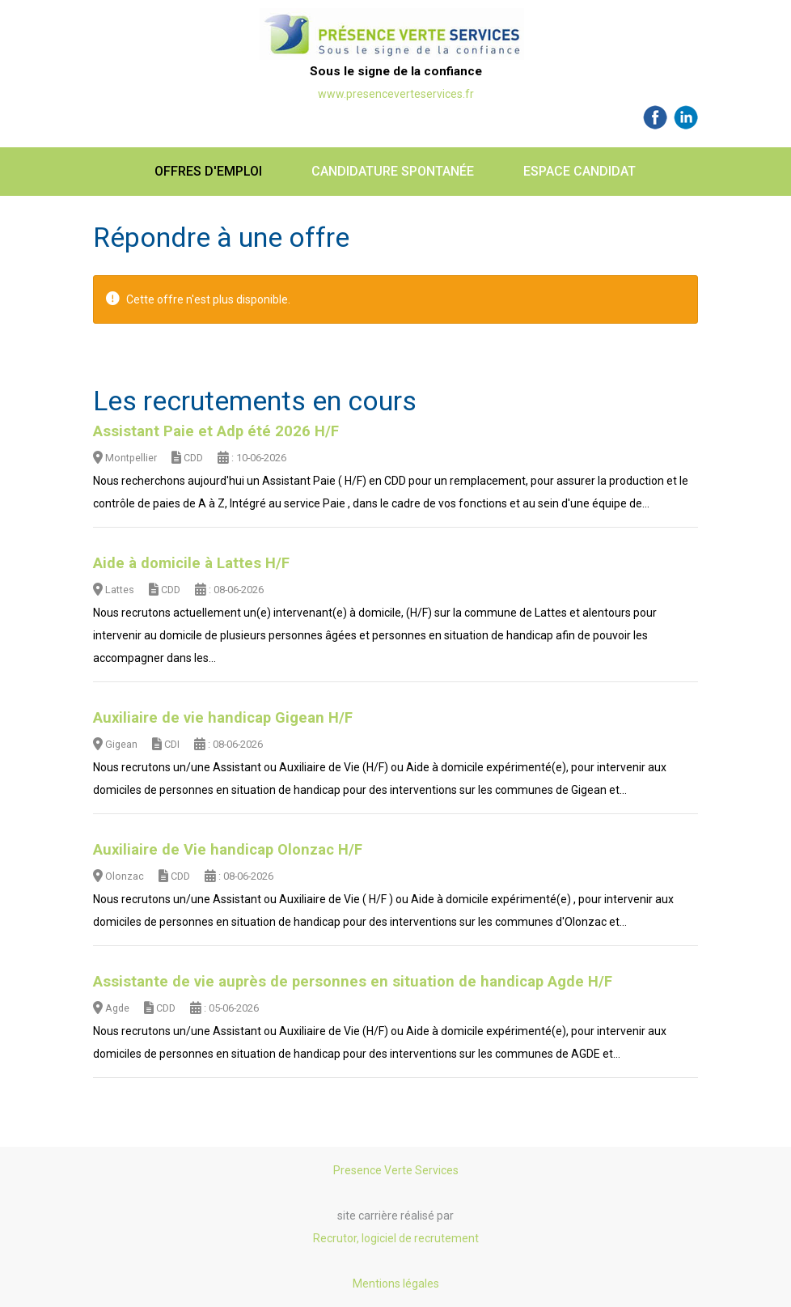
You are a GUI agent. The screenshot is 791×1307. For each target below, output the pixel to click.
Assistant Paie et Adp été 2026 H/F (216, 431)
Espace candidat (579, 171)
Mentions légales (396, 1283)
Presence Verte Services (396, 1170)
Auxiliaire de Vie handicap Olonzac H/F (227, 850)
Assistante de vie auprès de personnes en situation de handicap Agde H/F (352, 982)
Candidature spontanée (392, 171)
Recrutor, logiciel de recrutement (396, 1238)
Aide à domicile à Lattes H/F (191, 563)
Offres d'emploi (208, 171)
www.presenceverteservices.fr (396, 93)
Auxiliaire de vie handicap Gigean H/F (223, 718)
